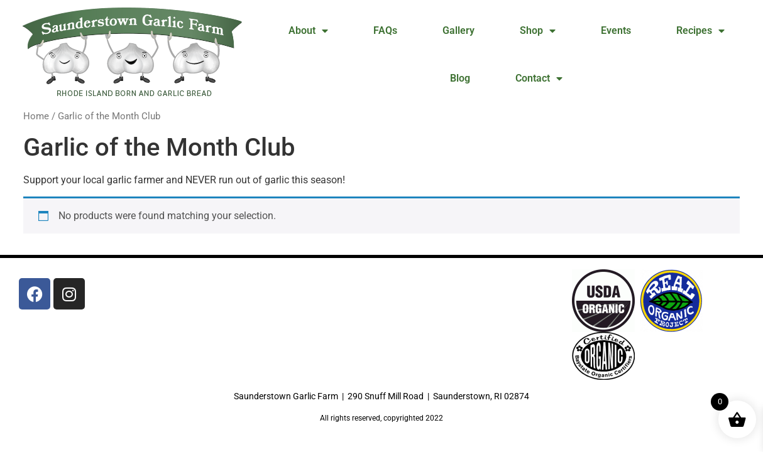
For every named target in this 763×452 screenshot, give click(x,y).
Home (36, 116)
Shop (538, 30)
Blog (460, 78)
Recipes (700, 30)
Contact (539, 78)
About (308, 30)
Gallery (458, 30)
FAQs (385, 30)
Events (616, 30)
